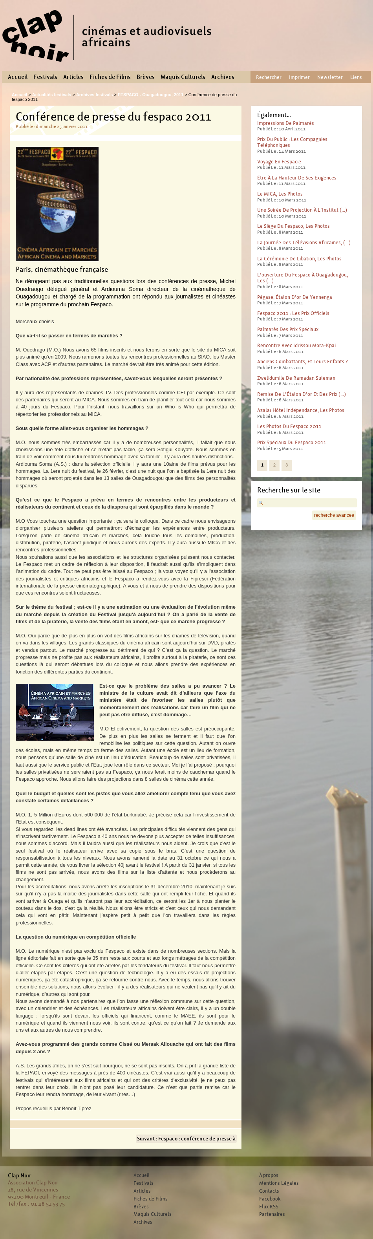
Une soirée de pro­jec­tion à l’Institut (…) (302, 210)
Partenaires (272, 1214)
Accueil (17, 77)
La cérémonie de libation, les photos (299, 259)
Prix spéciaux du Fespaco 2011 (291, 442)
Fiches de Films (110, 77)
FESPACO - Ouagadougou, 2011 (150, 94)
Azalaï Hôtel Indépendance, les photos (300, 410)
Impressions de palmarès (285, 123)
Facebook (270, 1199)
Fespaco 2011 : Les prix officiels (293, 313)
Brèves (146, 77)
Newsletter (330, 77)
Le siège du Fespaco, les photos (293, 226)
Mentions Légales (279, 1183)
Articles (73, 77)
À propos (268, 1175)
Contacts (269, 1191)
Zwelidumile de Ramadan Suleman (296, 378)
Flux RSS (268, 1207)
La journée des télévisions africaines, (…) (304, 242)
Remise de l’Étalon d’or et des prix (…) (301, 394)
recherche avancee (334, 515)
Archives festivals (94, 94)
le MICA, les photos (280, 194)
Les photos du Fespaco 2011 (289, 426)
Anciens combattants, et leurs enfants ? (302, 361)
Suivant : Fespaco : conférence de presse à (186, 1138)
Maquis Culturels (183, 77)
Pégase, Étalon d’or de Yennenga (294, 297)
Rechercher (269, 77)
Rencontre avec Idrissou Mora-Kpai (296, 345)
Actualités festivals (51, 94)
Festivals (45, 77)
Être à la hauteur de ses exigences (296, 178)
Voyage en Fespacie (279, 162)
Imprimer (299, 77)
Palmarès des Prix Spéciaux (287, 329)
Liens (356, 77)
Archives (222, 77)
